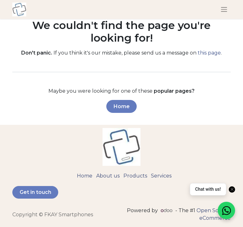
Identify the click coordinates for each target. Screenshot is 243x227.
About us (108, 176)
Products (135, 176)
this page (209, 53)
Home (122, 106)
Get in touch (35, 192)
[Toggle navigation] (224, 9)
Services (161, 176)
